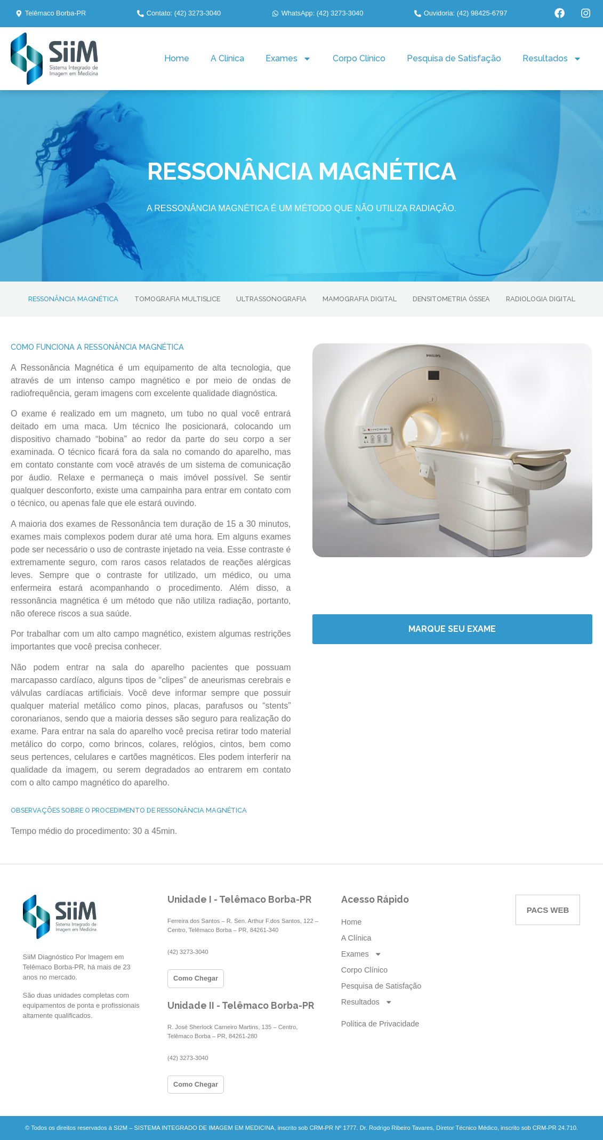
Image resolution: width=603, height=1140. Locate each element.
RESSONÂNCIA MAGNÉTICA (73, 299)
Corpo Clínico (359, 58)
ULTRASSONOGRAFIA (271, 299)
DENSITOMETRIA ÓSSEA (451, 299)
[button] (51, 13)
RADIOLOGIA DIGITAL (540, 299)
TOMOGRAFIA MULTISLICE (177, 299)
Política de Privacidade (380, 1023)
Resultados (552, 58)
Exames (288, 58)
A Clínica (227, 58)
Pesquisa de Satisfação (454, 58)
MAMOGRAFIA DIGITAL (360, 299)
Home (176, 58)
